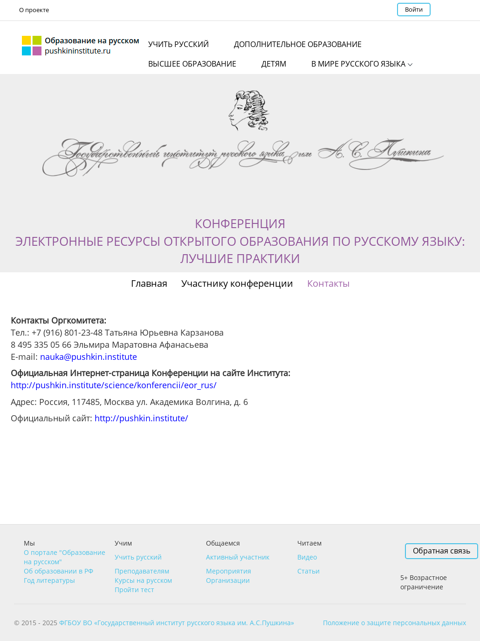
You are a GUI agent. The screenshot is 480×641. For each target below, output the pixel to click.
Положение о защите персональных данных (394, 622)
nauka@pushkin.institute (88, 356)
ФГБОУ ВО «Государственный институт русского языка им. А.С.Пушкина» (176, 622)
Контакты (328, 283)
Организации (228, 580)
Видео (307, 557)
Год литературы (49, 580)
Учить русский (138, 557)
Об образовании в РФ (58, 571)
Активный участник (237, 557)
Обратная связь (441, 551)
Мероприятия (228, 571)
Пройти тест (134, 589)
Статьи (308, 571)
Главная (149, 283)
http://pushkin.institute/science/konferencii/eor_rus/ (114, 385)
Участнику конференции (237, 283)
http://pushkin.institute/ (141, 418)
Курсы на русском (143, 580)
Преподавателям (142, 571)
